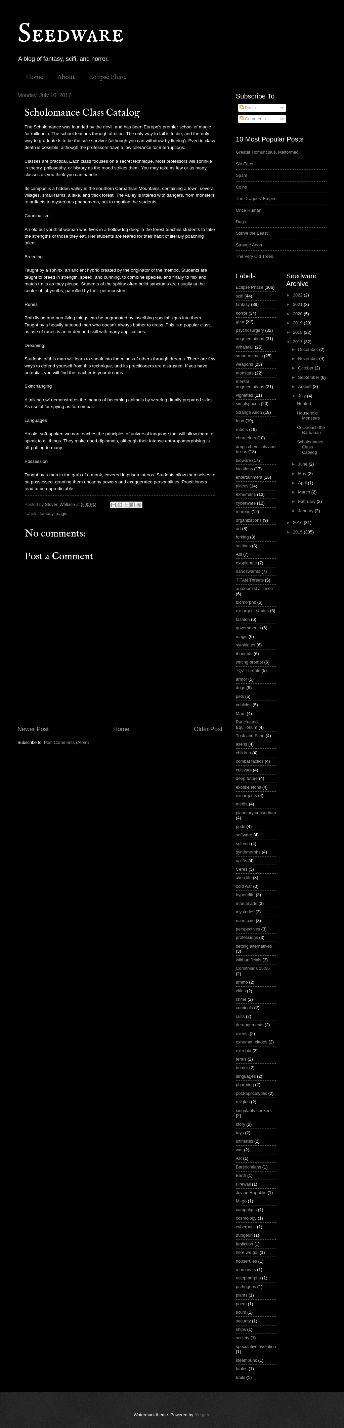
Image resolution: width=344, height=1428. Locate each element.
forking (242, 537)
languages (246, 1076)
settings (243, 545)
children (243, 752)
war (239, 1149)
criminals (244, 1007)
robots (242, 429)
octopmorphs (248, 1277)
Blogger (202, 1414)
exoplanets (246, 562)
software (244, 834)
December (308, 349)
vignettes (244, 395)
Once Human (248, 210)
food (240, 420)
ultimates (244, 1141)
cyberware (246, 503)
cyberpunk (246, 1226)
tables (241, 1368)
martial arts (246, 903)
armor (241, 679)
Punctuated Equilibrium (247, 724)
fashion (243, 619)
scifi (239, 296)
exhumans (246, 494)
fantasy (46, 513)
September (309, 377)
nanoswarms (248, 571)
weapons (244, 364)
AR (239, 1158)
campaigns (246, 1209)
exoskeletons (248, 787)
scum (241, 1312)
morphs (243, 511)
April (303, 482)
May (302, 473)
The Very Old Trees (254, 256)
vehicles (244, 704)
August (305, 386)
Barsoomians (248, 1166)
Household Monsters (308, 415)
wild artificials (248, 959)
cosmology (246, 1218)
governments (248, 627)
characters (246, 437)
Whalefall (245, 347)
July (302, 395)
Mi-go (241, 1200)
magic (61, 513)
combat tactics (249, 761)
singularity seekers (254, 1110)
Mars (241, 713)
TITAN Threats (250, 580)
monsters (245, 372)
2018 (298, 332)
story (240, 1124)
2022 (298, 295)
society (242, 1337)
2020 (298, 313)
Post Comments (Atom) (66, 742)
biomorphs (246, 602)
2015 (298, 531)
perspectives (248, 928)
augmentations (250, 338)
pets (240, 696)
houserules (246, 1261)
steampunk (246, 1360)
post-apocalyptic (251, 1093)
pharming (245, 1084)
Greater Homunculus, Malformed (267, 152)
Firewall (243, 1184)
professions (247, 937)
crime (241, 999)
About (66, 77)
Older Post (208, 729)
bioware (243, 460)
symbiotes (245, 644)
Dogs (241, 221)
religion (243, 1101)
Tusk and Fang (250, 735)
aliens (241, 744)
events (242, 1033)
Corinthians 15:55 (253, 968)
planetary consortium (256, 812)
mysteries (245, 911)
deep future (247, 778)
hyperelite (245, 894)
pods (240, 826)
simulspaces (248, 403)
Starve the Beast (252, 233)
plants (241, 1295)
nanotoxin (245, 920)
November (308, 358)
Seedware (70, 34)
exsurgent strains (252, 610)
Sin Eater (245, 163)
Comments (253, 118)
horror (241, 313)
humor (242, 1067)
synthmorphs (248, 852)
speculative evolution (256, 1346)
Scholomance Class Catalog (310, 447)
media (242, 803)
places (242, 485)
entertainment (249, 477)
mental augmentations (250, 384)
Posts (248, 107)
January (306, 510)
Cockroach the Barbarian (311, 430)
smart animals (249, 355)
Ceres (241, 869)
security (243, 1320)
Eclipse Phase (108, 77)
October (306, 367)
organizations (249, 520)
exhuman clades (251, 1041)
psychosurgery (250, 330)
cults (240, 1016)
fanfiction (244, 1243)
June (303, 464)
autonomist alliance (254, 588)
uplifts (241, 860)
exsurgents (246, 795)
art (238, 528)
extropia (243, 1050)
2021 (298, 304)
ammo (242, 982)
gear (240, 321)
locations (244, 468)
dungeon (244, 1235)
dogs (240, 687)
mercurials (246, 1269)
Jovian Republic (251, 1192)
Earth (241, 1175)
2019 (298, 322)
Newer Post (33, 729)
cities (241, 990)
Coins (241, 187)
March (304, 491)
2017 (298, 341)
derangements (249, 1024)
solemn (243, 843)
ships (241, 1329)
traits (240, 1377)
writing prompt (249, 662)
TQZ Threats (248, 670)
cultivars (244, 769)
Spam (241, 175)
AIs (239, 554)
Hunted (304, 403)
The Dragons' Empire (256, 198)
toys (240, 1132)
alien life (244, 877)
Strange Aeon (249, 244)
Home (34, 77)
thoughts (244, 653)
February (307, 501)
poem (241, 1303)
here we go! (247, 1252)
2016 (298, 522)
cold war (244, 886)
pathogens (246, 1286)
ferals (241, 1059)
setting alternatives (254, 946)
